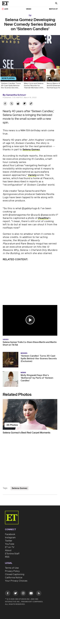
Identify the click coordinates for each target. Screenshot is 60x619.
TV (30, 15)
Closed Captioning (14, 574)
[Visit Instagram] (23, 594)
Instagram (10, 537)
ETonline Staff (12, 553)
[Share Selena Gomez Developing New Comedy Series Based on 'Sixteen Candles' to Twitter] (11, 104)
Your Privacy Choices (16, 580)
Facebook (10, 534)
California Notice (13, 577)
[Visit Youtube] (31, 594)
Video (28, 9)
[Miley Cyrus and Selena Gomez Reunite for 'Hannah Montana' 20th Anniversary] (34, 79)
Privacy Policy (12, 571)
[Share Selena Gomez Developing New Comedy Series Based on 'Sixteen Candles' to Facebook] (5, 104)
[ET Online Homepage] (6, 3)
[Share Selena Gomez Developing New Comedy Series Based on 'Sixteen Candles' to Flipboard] (24, 104)
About (8, 550)
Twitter (8, 540)
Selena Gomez (31, 149)
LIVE (6, 9)
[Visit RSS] (38, 594)
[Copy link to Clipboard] (31, 104)
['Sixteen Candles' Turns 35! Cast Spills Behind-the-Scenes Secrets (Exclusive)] (11, 79)
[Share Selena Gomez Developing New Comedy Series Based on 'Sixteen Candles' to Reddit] (18, 104)
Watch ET (53, 9)
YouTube (9, 544)
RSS (7, 557)
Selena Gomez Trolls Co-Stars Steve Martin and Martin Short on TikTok (30, 343)
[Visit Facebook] (7, 594)
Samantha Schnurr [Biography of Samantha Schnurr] (16, 95)
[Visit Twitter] (15, 594)
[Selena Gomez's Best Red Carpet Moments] (30, 414)
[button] (30, 319)
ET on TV (9, 547)
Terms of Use (12, 568)
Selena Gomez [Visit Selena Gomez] (19, 488)
